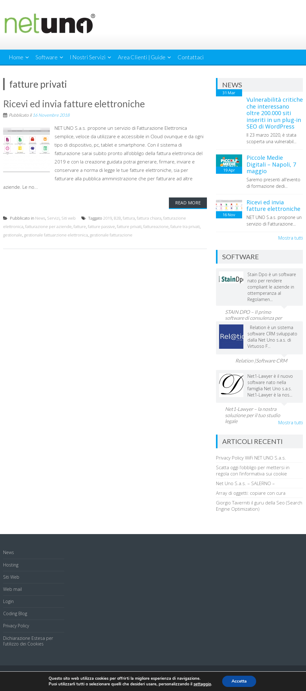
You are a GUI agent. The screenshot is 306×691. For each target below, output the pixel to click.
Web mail (12, 589)
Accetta (239, 681)
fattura (129, 218)
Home (16, 57)
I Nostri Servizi (88, 57)
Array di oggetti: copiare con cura (250, 493)
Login (8, 601)
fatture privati (129, 226)
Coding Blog (15, 613)
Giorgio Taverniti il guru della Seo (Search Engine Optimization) (259, 505)
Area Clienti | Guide (141, 57)
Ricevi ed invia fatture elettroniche (74, 103)
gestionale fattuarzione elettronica (56, 235)
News (40, 218)
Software (47, 57)
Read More (188, 203)
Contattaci (191, 57)
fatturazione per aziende (48, 226)
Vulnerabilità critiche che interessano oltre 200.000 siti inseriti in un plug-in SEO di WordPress (274, 113)
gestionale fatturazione (111, 235)
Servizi (53, 218)
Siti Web (11, 577)
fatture (80, 226)
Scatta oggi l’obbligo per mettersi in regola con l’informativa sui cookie (252, 470)
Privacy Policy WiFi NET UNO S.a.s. (251, 458)
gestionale (12, 235)
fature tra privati (185, 226)
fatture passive (101, 226)
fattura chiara (149, 218)
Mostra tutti (290, 238)
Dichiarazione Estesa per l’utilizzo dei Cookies (28, 641)
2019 (107, 218)
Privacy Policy (16, 626)
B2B (117, 218)
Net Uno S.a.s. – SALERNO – (245, 483)
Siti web (68, 218)
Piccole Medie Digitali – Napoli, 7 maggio (271, 164)
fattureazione (156, 226)
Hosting (10, 565)
